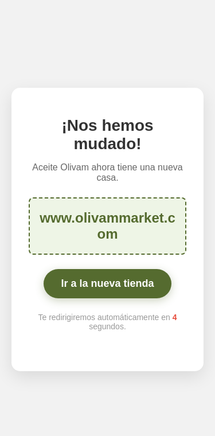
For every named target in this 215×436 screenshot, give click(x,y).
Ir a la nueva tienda (107, 283)
